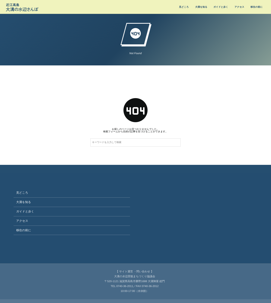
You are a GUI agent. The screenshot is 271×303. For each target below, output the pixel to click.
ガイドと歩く (25, 211)
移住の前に (23, 230)
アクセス (22, 221)
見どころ (22, 192)
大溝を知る (23, 202)
